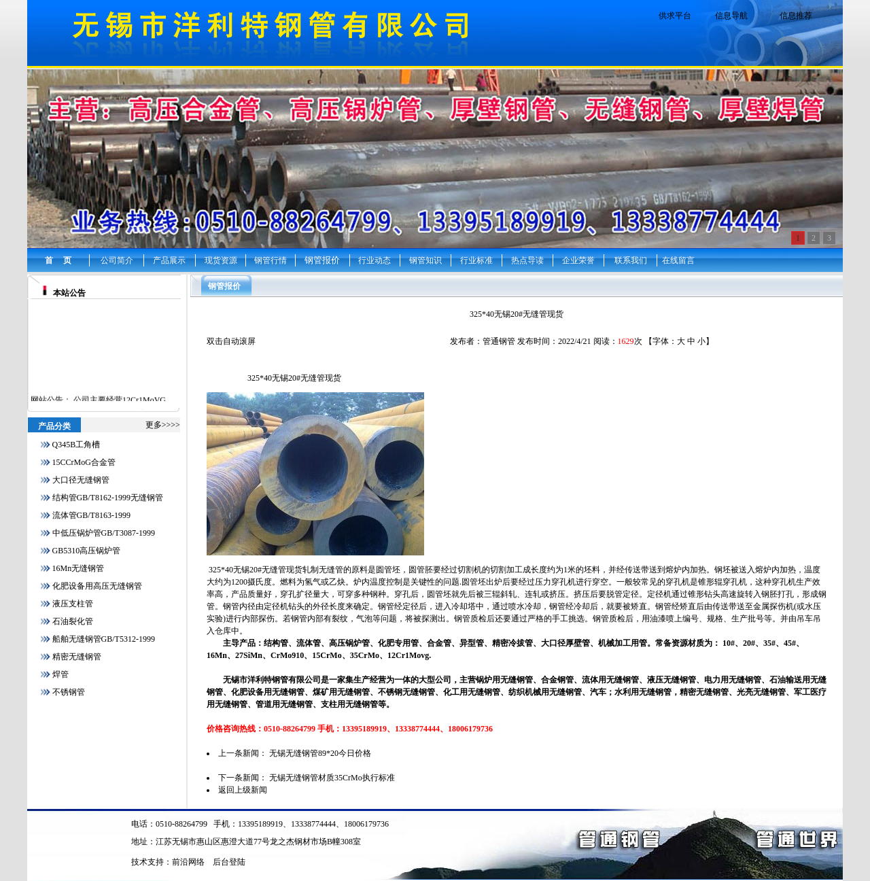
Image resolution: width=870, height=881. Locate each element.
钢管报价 (322, 260)
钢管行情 (270, 260)
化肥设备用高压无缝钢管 (97, 586)
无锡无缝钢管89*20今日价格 (320, 753)
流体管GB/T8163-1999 (91, 515)
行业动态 (374, 260)
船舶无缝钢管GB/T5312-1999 (103, 639)
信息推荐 (796, 15)
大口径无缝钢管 (80, 480)
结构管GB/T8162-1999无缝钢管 (107, 497)
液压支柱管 (72, 603)
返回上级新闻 (242, 790)
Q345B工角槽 (76, 444)
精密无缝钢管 (76, 656)
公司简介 (117, 260)
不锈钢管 (68, 692)
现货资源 (221, 260)
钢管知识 (425, 260)
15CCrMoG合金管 (84, 462)
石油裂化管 (72, 621)
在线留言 (678, 260)
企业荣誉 (578, 260)
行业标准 (476, 260)
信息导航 (731, 15)
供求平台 (675, 15)
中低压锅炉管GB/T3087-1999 (103, 533)
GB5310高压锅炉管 (86, 550)
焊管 (60, 674)
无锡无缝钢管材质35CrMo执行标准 (332, 777)
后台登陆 (229, 862)
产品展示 (169, 260)
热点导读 (527, 260)
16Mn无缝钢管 (78, 568)
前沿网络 (188, 862)
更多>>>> (162, 425)
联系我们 (630, 260)
